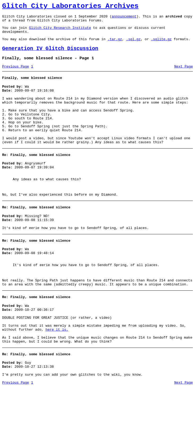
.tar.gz (115, 44)
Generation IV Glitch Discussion (50, 55)
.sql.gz (133, 44)
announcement (124, 18)
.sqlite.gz (161, 44)
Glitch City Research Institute (60, 31)
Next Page (183, 74)
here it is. (57, 371)
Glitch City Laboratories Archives (70, 7)
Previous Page (15, 74)
